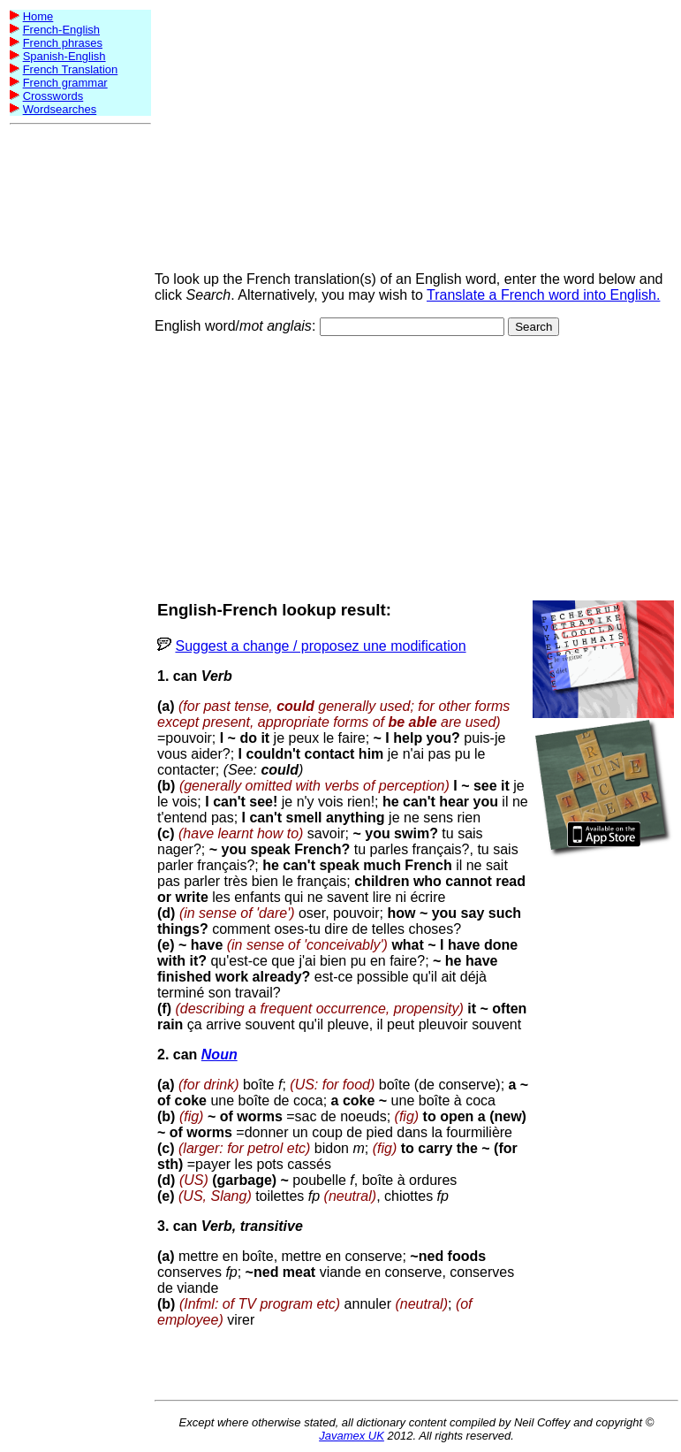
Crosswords (53, 96)
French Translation (70, 69)
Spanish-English (64, 56)
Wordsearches (60, 109)
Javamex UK (351, 1435)
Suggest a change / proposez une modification (320, 645)
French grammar (65, 82)
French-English (61, 29)
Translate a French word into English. (543, 294)
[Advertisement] (80, 397)
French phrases (62, 43)
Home (38, 16)
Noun (219, 1054)
